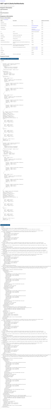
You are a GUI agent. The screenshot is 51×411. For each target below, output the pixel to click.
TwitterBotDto (6, 19)
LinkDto (36, 47)
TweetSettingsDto (34, 27)
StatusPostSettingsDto (35, 25)
